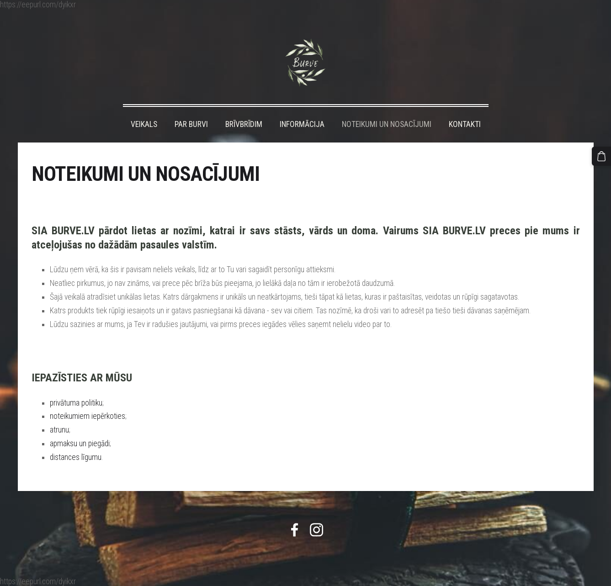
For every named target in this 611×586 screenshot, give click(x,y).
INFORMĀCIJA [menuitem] (302, 124)
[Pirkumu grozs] (601, 156)
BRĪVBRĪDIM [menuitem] (243, 124)
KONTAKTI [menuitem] (465, 124)
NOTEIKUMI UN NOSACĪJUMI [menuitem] (386, 124)
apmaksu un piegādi (80, 443)
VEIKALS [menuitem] (144, 124)
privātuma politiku (76, 402)
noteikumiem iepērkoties (87, 416)
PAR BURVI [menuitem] (191, 124)
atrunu (59, 429)
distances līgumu (75, 457)
